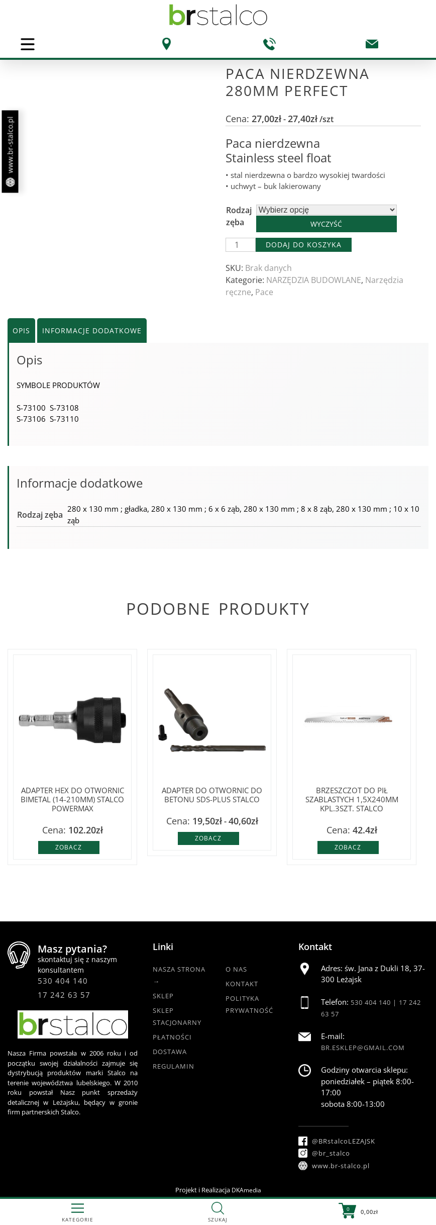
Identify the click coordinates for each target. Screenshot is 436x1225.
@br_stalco (324, 1153)
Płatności (172, 1037)
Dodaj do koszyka (304, 244)
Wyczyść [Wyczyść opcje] (326, 224)
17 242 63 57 (64, 995)
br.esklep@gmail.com (363, 1047)
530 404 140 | (375, 1002)
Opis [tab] (21, 330)
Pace (264, 292)
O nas (236, 969)
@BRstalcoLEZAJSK (336, 1141)
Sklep (163, 995)
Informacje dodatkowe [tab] (92, 330)
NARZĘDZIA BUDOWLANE (313, 280)
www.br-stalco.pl (10, 152)
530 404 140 (63, 981)
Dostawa (170, 1051)
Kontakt (242, 983)
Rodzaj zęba (239, 216)
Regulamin (173, 1066)
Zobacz (68, 847)
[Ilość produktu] (241, 245)
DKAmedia (246, 1190)
